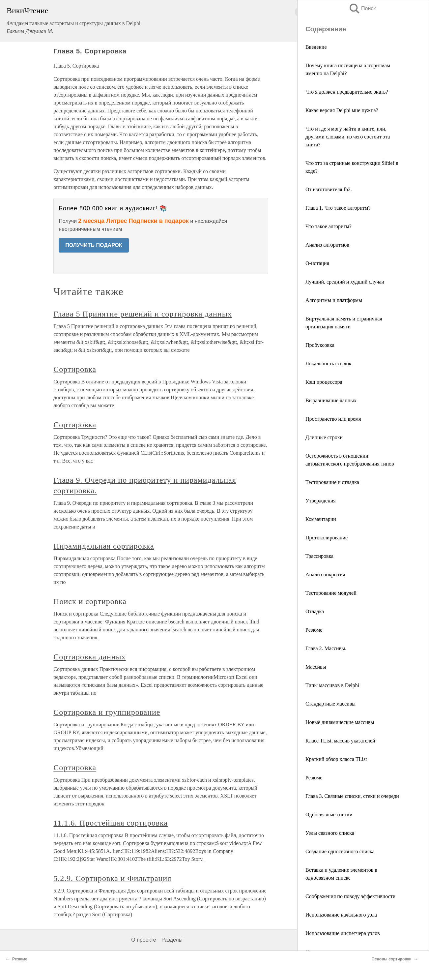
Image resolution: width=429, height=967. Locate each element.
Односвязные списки (329, 814)
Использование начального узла (341, 915)
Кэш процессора (323, 382)
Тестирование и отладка (332, 482)
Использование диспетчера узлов (342, 933)
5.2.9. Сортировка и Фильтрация (112, 878)
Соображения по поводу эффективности (350, 896)
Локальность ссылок (328, 363)
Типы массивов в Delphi (332, 685)
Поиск (362, 8)
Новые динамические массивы (339, 722)
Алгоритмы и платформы (333, 300)
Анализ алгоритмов (327, 245)
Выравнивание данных (331, 400)
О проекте (143, 940)
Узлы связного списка (329, 833)
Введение (316, 47)
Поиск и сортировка (90, 601)
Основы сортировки (392, 959)
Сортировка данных (89, 656)
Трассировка (319, 556)
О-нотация (317, 263)
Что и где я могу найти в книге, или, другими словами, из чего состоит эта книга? (347, 136)
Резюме (313, 630)
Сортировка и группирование (106, 712)
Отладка (314, 611)
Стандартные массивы (330, 704)
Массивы (315, 667)
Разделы (172, 940)
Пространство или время (333, 419)
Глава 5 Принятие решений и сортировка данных (142, 314)
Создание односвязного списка (340, 851)
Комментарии (320, 519)
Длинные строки (324, 437)
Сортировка (74, 369)
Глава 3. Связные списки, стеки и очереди (352, 796)
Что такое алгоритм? (328, 226)
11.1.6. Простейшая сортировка (110, 823)
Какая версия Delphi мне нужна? (341, 110)
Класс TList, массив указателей (340, 740)
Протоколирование (326, 537)
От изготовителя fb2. (328, 189)
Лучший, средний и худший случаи (344, 282)
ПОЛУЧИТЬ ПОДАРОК (93, 245)
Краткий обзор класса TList (336, 759)
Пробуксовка (319, 345)
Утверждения (320, 500)
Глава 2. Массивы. (325, 648)
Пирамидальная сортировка (103, 546)
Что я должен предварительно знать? (346, 92)
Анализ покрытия (325, 574)
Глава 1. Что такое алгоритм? (337, 208)
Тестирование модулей (331, 593)
